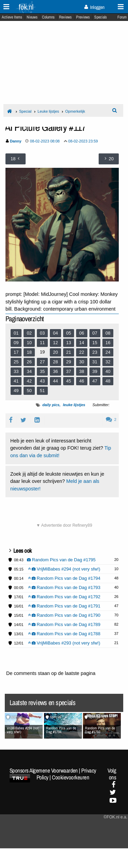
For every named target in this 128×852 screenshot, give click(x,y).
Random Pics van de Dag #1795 (61, 559)
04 (55, 333)
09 (16, 342)
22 (81, 352)
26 (29, 361)
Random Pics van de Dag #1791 (64, 606)
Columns (48, 17)
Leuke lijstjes (48, 111)
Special (25, 111)
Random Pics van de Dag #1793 (64, 587)
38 (81, 371)
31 (95, 361)
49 (16, 390)
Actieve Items (12, 17)
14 (81, 342)
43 (42, 381)
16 (107, 342)
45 (68, 381)
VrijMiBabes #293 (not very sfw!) (64, 643)
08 (107, 333)
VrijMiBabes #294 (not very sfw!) (64, 569)
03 (42, 333)
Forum (122, 17)
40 (107, 371)
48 (107, 381)
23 (95, 352)
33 (16, 371)
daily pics (50, 405)
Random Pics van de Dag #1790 (64, 615)
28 (55, 361)
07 (95, 333)
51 (42, 390)
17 (16, 352)
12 (55, 342)
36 (55, 371)
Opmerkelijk (75, 111)
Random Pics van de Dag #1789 (64, 624)
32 (107, 361)
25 (16, 361)
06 (81, 333)
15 (95, 342)
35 (42, 371)
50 (29, 390)
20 (55, 352)
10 (29, 342)
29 (68, 361)
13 (68, 342)
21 (68, 352)
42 (29, 381)
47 (95, 381)
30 (81, 361)
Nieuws (32, 17)
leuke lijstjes (74, 405)
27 (42, 361)
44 (55, 381)
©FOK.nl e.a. (115, 817)
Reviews (65, 17)
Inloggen (94, 7)
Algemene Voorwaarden (53, 770)
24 (107, 352)
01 (16, 333)
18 (29, 352)
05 (68, 333)
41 (16, 381)
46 (81, 381)
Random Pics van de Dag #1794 (64, 578)
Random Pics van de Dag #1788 (64, 633)
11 (42, 342)
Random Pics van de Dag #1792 (64, 596)
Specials (100, 17)
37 (68, 371)
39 (95, 371)
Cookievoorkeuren (70, 777)
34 (29, 371)
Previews (83, 17)
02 (29, 333)
